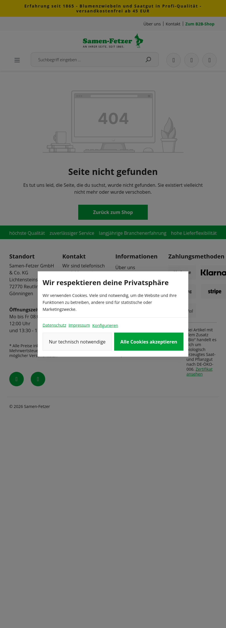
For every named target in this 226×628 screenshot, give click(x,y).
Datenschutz (54, 325)
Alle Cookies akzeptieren (148, 342)
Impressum (79, 325)
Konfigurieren (105, 325)
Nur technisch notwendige (77, 342)
